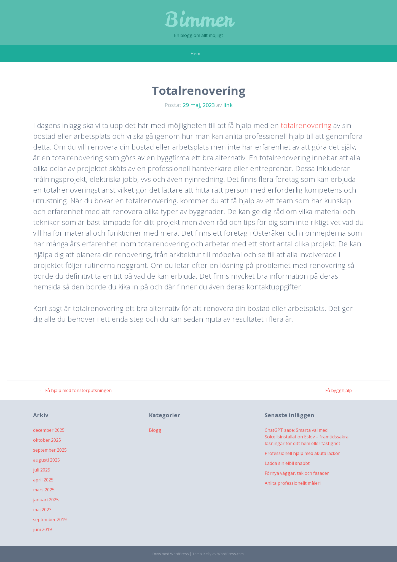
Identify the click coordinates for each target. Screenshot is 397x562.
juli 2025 (41, 470)
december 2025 (49, 430)
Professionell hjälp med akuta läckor (302, 453)
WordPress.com (230, 553)
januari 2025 (46, 500)
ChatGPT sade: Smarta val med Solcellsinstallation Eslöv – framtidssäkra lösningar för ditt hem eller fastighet (306, 436)
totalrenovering (306, 125)
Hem (195, 53)
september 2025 (50, 450)
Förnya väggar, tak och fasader (297, 473)
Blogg (155, 430)
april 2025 (43, 480)
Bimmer (198, 19)
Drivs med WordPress (170, 553)
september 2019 (50, 519)
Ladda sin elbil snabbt (287, 463)
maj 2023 (42, 510)
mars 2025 (44, 490)
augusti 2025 (46, 460)
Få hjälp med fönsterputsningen (76, 390)
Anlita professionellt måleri (293, 483)
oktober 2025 (47, 440)
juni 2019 (42, 529)
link (228, 105)
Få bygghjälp (341, 390)
